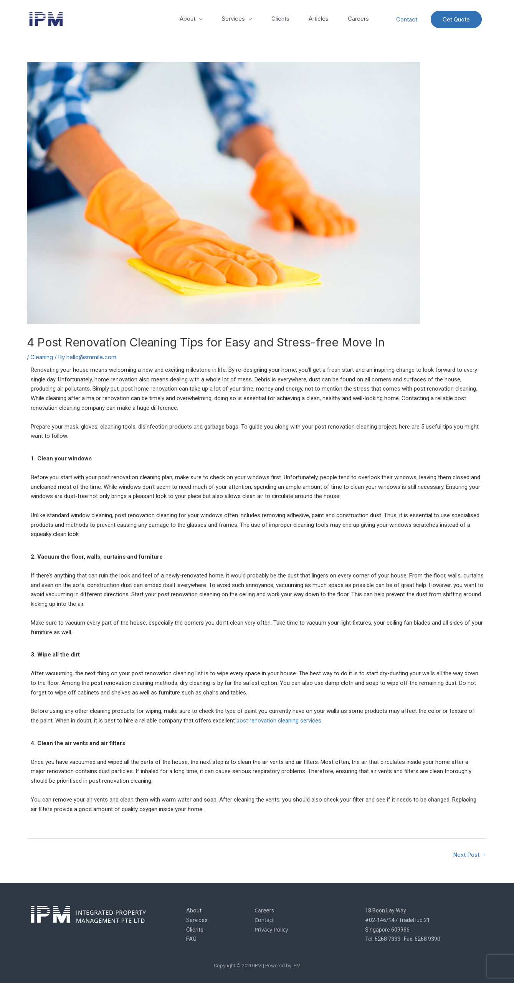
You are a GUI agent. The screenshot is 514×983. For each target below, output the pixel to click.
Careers (358, 18)
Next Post (470, 855)
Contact (406, 19)
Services (233, 18)
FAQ (191, 938)
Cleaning (41, 357)
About (187, 18)
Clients (280, 18)
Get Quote (456, 19)
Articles (319, 18)
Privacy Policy (271, 929)
